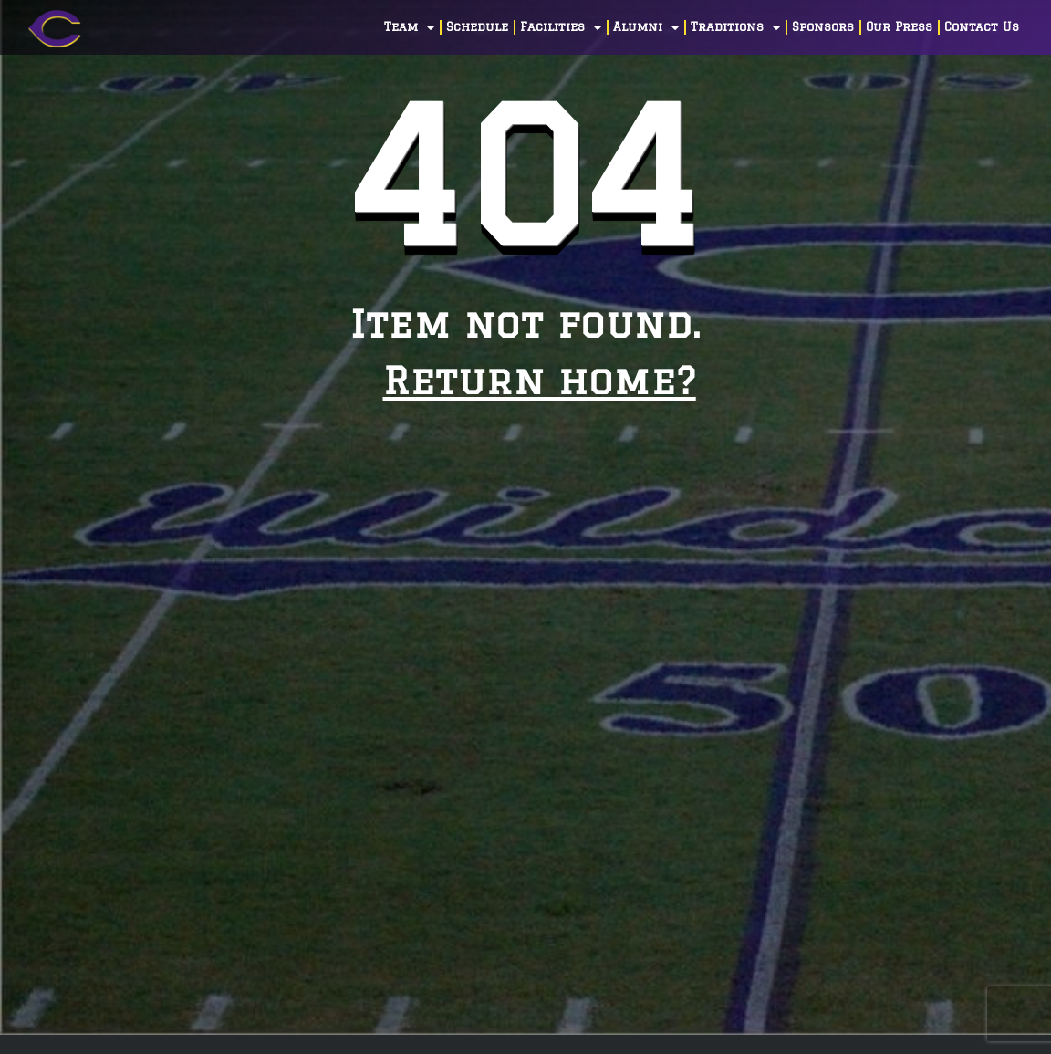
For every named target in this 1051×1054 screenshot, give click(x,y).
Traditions (735, 28)
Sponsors (823, 27)
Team (409, 28)
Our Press (899, 27)
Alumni (646, 28)
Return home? (539, 380)
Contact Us (981, 27)
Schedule (477, 27)
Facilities (560, 28)
